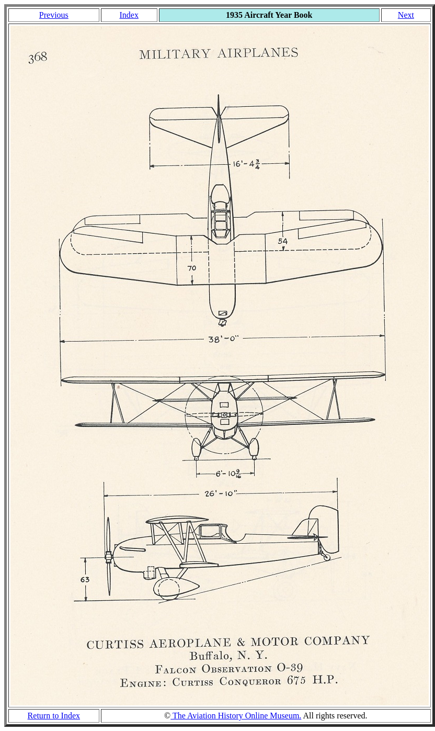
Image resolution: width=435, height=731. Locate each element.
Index (128, 14)
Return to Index (54, 715)
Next (406, 14)
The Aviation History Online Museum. (235, 715)
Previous (53, 14)
